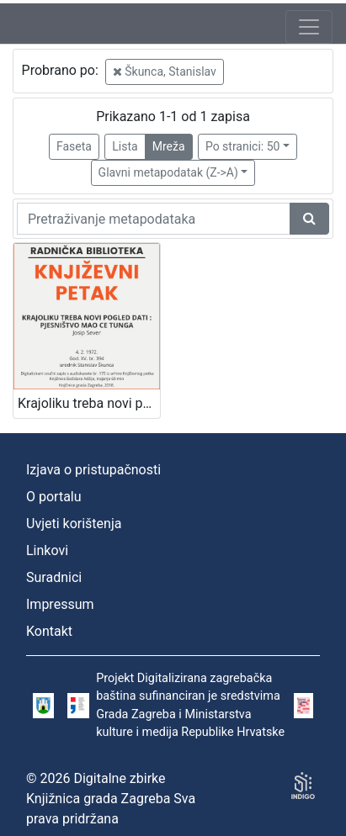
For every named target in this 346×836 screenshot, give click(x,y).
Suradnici (54, 577)
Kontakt (49, 631)
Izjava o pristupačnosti (93, 470)
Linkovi (47, 550)
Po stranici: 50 (242, 146)
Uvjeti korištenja (73, 524)
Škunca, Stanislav (164, 71)
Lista (124, 146)
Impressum (60, 604)
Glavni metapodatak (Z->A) (168, 172)
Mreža (168, 146)
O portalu (54, 497)
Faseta (74, 146)
